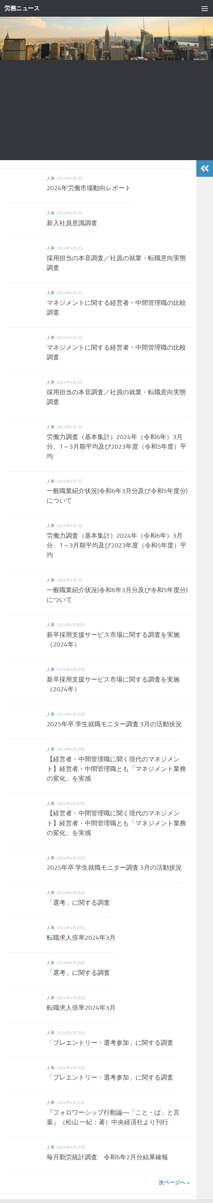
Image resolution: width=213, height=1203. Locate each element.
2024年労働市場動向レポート (89, 188)
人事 (51, 178)
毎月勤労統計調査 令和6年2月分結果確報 (107, 1157)
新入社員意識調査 (72, 223)
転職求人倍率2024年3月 (81, 937)
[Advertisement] (106, 110)
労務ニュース (22, 8)
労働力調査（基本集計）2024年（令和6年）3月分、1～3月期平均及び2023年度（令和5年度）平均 (116, 446)
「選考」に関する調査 (78, 902)
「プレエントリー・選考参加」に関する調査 (110, 1043)
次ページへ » (174, 1182)
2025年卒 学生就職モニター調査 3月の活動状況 (114, 724)
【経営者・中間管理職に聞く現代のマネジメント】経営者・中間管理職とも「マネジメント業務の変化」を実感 (116, 768)
